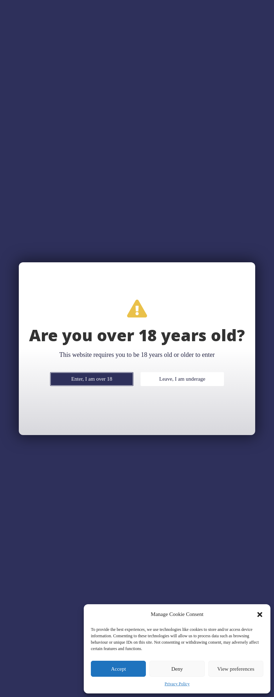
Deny (177, 669)
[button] (259, 614)
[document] (137, 348)
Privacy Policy (177, 683)
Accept (118, 669)
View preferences (235, 669)
